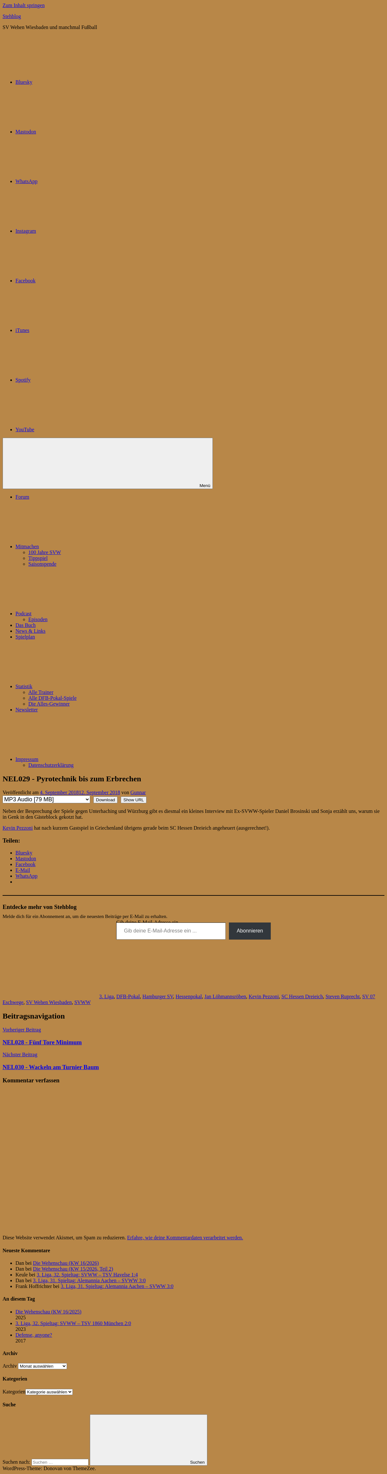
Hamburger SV (157, 996)
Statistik (72, 686)
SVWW (82, 1002)
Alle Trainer (40, 692)
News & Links (30, 631)
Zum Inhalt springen (24, 5)
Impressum (75, 759)
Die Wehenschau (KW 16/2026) (66, 1263)
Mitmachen (75, 546)
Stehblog (12, 16)
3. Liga (106, 996)
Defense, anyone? (33, 1335)
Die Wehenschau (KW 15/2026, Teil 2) (73, 1269)
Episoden (38, 619)
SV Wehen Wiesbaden (49, 1002)
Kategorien (14, 1391)
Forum (22, 497)
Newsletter (26, 709)
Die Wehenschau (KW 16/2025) (48, 1311)
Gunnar (138, 792)
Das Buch (25, 625)
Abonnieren (250, 930)
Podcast (71, 613)
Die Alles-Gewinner (49, 704)
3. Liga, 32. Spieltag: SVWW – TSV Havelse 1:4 (87, 1274)
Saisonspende (42, 564)
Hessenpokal (188, 996)
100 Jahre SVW (44, 552)
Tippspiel (38, 558)
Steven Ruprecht (343, 996)
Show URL (133, 799)
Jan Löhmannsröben (225, 996)
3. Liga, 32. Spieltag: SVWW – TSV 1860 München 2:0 (73, 1323)
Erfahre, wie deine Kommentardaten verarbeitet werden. (185, 1237)
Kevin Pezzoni (18, 828)
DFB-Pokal (128, 996)
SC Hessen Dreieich (302, 996)
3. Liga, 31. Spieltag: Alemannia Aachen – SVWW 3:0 (89, 1280)
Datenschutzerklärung (50, 765)
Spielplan (25, 636)
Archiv (10, 1366)
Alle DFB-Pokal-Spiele (52, 698)
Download (105, 799)
